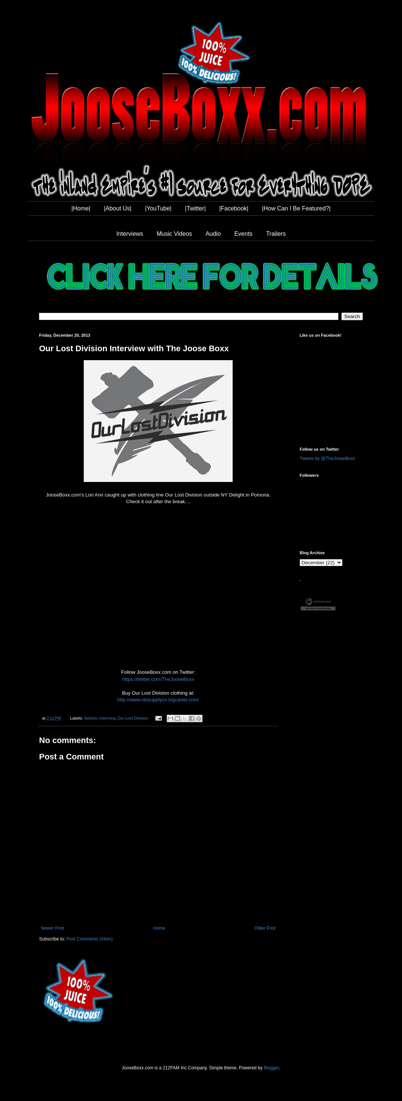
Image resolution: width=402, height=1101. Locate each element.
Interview (107, 718)
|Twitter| (195, 208)
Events (243, 234)
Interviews (130, 234)
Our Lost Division (133, 718)
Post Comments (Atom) (89, 939)
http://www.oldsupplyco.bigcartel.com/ (158, 699)
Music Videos (174, 234)
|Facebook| (234, 208)
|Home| (80, 208)
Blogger (271, 1067)
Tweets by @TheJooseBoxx (327, 458)
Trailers (276, 234)
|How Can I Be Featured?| (296, 208)
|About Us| (117, 208)
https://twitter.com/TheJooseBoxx (158, 679)
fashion (90, 718)
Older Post (264, 928)
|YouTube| (158, 208)
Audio (213, 234)
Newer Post (52, 928)
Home (159, 928)
